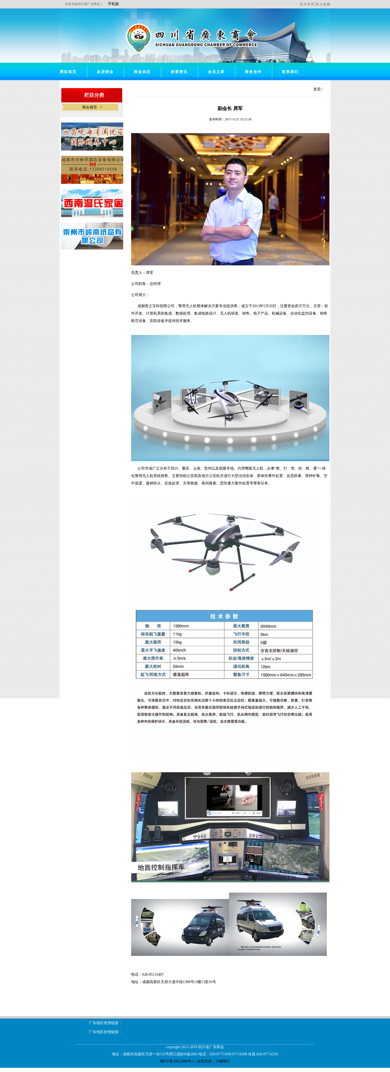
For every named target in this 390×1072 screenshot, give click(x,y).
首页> (318, 89)
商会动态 (142, 72)
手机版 (113, 4)
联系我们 (290, 72)
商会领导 (89, 107)
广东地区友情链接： (105, 1023)
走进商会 (105, 72)
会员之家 (216, 72)
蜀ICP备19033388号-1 (177, 1061)
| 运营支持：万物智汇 (212, 1061)
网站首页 (68, 72)
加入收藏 (323, 4)
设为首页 (307, 4)
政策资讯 (179, 72)
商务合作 (253, 72)
